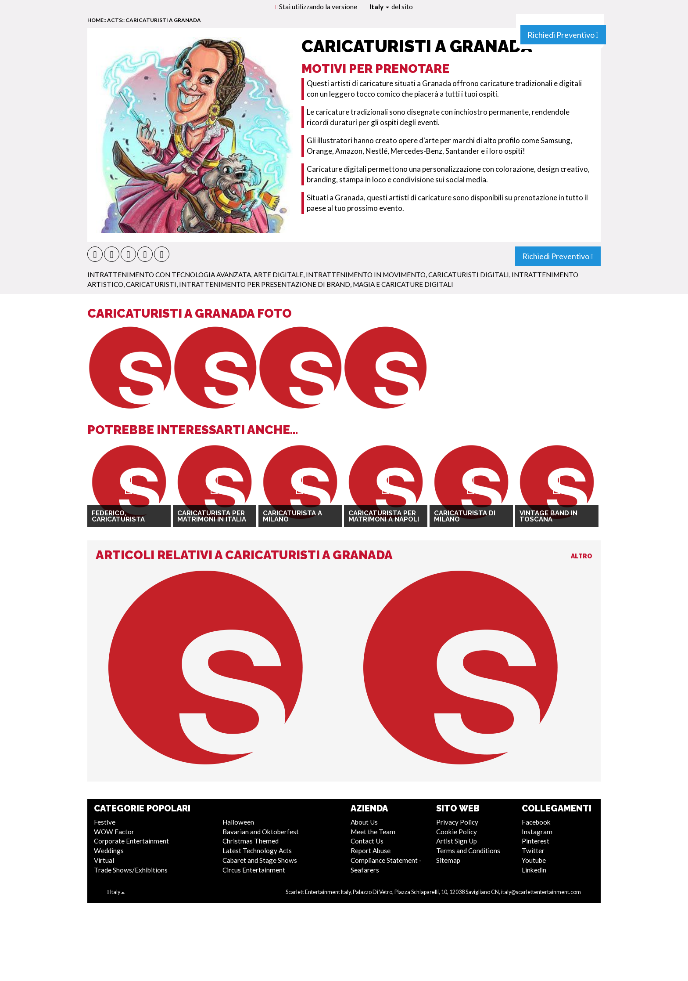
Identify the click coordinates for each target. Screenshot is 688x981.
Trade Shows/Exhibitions (131, 870)
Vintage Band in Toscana (548, 516)
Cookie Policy (456, 832)
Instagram (537, 832)
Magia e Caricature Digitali (403, 284)
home (95, 20)
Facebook (536, 822)
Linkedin (534, 870)
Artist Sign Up (456, 841)
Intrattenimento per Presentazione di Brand (264, 284)
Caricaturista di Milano (464, 516)
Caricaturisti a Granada (163, 20)
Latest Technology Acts (257, 850)
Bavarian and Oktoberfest (260, 832)
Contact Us (367, 841)
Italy (379, 7)
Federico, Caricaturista (118, 516)
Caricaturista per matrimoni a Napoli (383, 516)
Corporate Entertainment (131, 841)
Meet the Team (373, 832)
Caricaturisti (151, 284)
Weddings (109, 850)
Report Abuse (371, 850)
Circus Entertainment (253, 870)
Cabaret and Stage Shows (259, 860)
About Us (364, 822)
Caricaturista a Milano (292, 516)
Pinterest (535, 841)
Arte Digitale (278, 275)
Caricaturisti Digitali (468, 275)
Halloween (238, 822)
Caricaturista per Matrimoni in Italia (211, 516)
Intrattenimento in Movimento (366, 275)
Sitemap (448, 860)
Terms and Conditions (468, 850)
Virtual (104, 860)
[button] (95, 254)
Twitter (533, 850)
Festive (104, 822)
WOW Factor (114, 832)
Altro (581, 556)
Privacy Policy (457, 822)
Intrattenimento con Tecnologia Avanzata (169, 275)
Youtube (534, 860)
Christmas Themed (250, 841)
